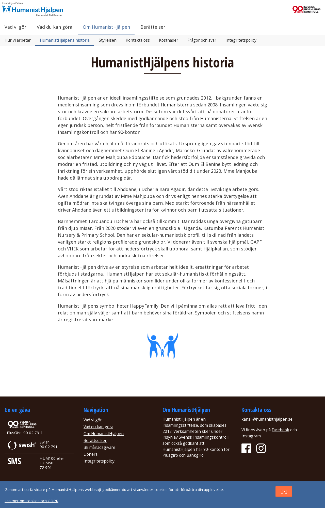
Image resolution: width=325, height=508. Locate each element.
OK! (284, 492)
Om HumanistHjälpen (106, 27)
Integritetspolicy (240, 40)
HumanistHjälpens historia (65, 40)
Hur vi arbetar (18, 40)
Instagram (251, 436)
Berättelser (152, 27)
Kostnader (168, 40)
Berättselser (95, 440)
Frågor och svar (201, 40)
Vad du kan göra (54, 27)
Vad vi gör (15, 27)
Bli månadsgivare (99, 447)
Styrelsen (108, 40)
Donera (91, 454)
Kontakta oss (138, 40)
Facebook (280, 430)
